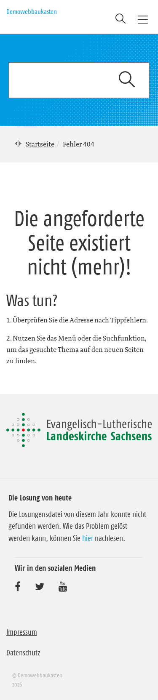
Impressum (21, 632)
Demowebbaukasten (31, 11)
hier (87, 538)
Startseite (40, 144)
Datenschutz (23, 652)
